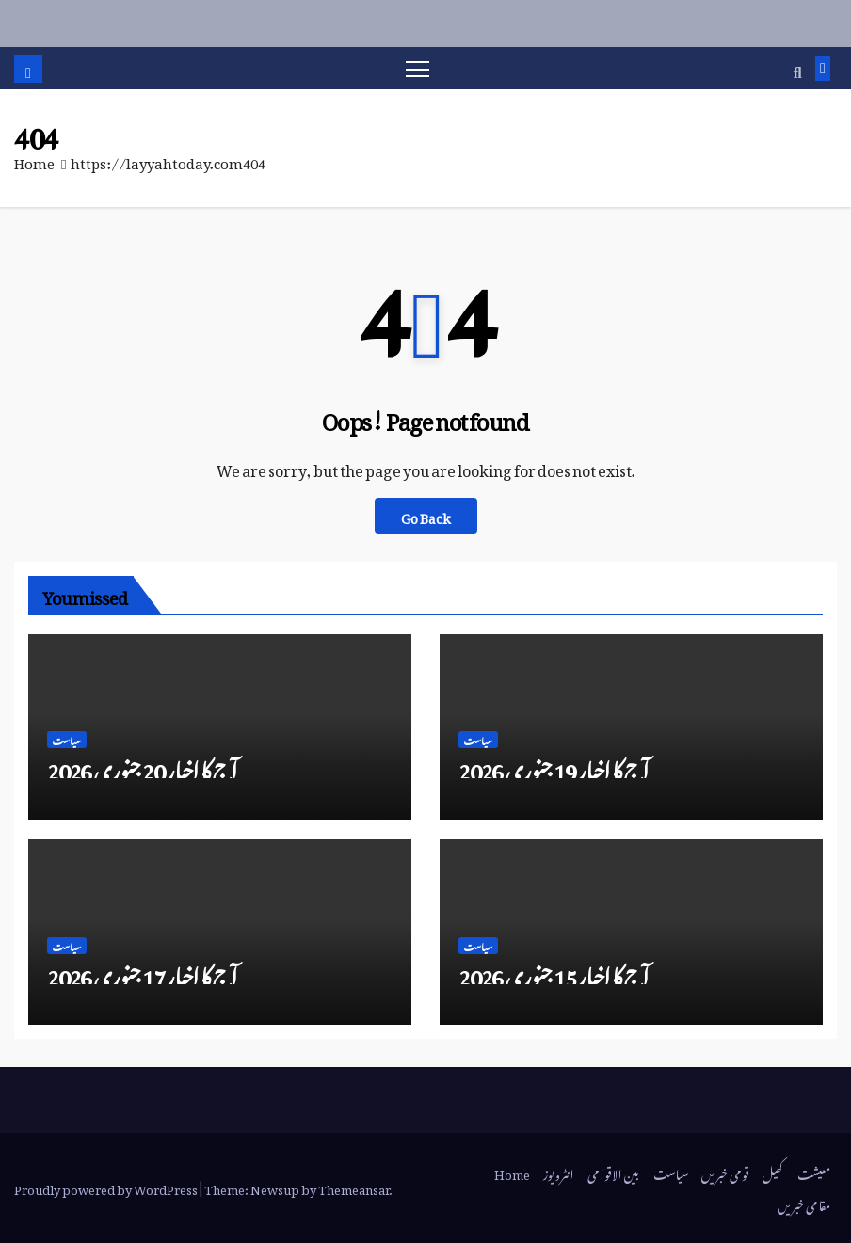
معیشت (813, 1172)
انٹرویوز (558, 1172)
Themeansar (353, 1187)
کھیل (773, 1172)
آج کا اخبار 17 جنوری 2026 (142, 972)
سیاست (67, 739)
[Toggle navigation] (417, 68)
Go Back (426, 516)
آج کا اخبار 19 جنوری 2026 (553, 766)
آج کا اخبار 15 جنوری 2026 (553, 972)
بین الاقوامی (613, 1172)
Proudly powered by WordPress (107, 1187)
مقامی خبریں (804, 1203)
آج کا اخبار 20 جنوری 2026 (142, 766)
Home (34, 160)
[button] (798, 69)
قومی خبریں (725, 1172)
